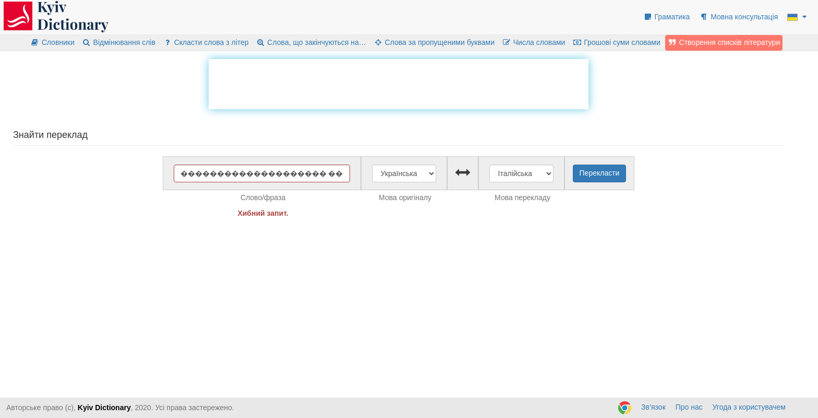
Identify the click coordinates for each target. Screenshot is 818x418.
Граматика (666, 17)
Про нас (689, 407)
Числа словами (534, 42)
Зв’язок (653, 407)
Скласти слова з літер (206, 42)
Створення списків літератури (724, 42)
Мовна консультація (738, 17)
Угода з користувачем (749, 407)
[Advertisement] (398, 82)
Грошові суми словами (616, 42)
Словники (52, 42)
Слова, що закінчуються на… (311, 42)
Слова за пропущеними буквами (434, 42)
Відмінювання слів (118, 42)
